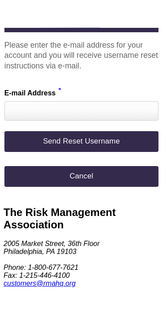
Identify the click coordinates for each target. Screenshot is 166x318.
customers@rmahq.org (40, 283)
